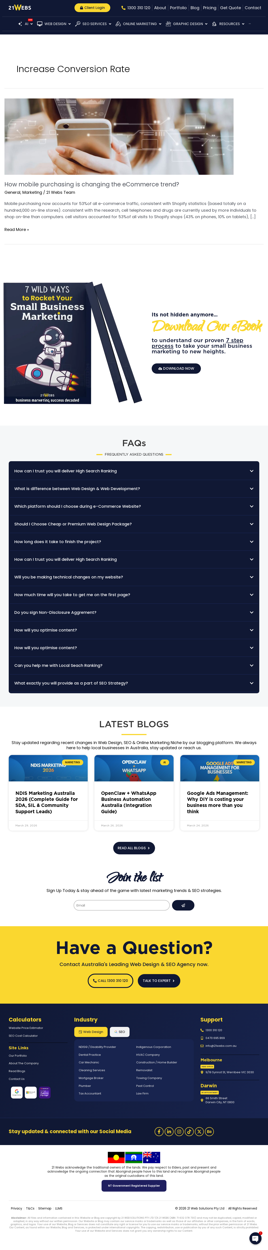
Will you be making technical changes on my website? (68, 577)
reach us (192, 748)
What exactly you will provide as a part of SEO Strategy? (71, 683)
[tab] (91, 1032)
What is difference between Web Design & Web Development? (77, 488)
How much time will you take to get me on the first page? (72, 594)
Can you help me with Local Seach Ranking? (58, 665)
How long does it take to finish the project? (57, 541)
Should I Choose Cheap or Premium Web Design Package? (73, 524)
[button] (25, 24)
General (12, 192)
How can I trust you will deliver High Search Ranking (65, 471)
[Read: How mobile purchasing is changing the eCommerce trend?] (119, 136)
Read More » (16, 229)
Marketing (32, 192)
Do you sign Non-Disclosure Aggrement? (55, 612)
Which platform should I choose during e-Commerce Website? (77, 506)
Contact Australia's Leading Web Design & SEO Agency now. (134, 964)
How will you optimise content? (45, 630)
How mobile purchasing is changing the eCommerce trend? (91, 184)
